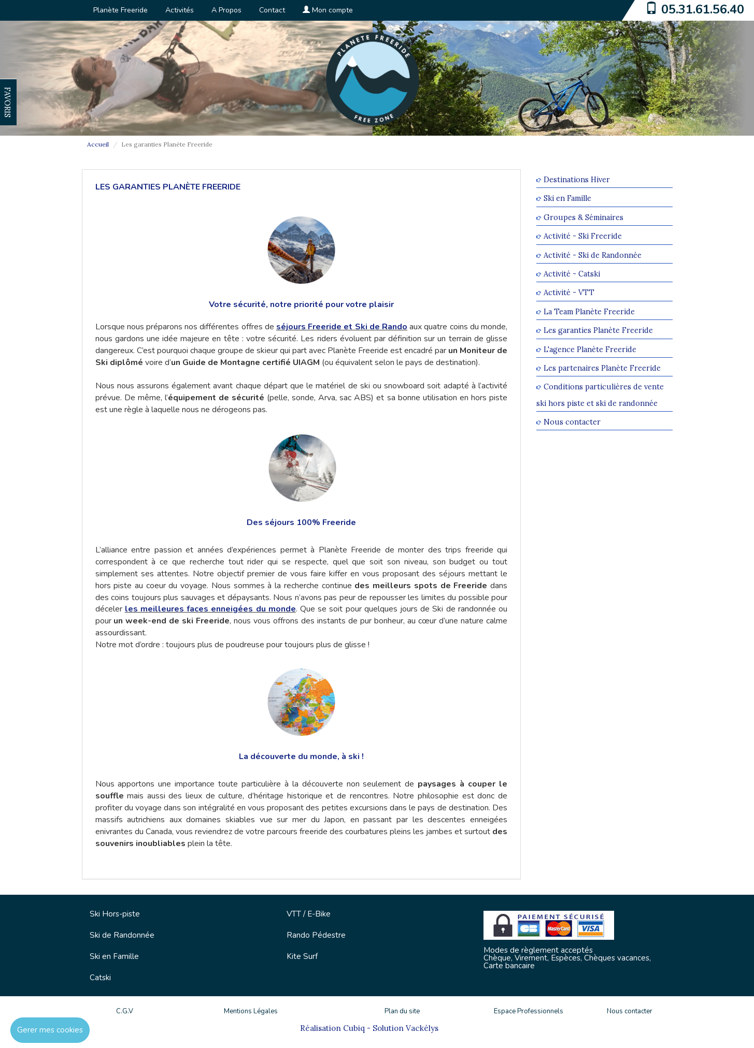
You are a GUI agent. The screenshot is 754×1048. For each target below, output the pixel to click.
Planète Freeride (120, 10)
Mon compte (328, 10)
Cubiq (354, 1028)
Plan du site (402, 1011)
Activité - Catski (572, 274)
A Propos (226, 10)
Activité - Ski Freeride (583, 236)
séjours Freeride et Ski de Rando (341, 326)
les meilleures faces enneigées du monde (210, 609)
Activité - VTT (569, 293)
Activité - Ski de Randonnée (593, 255)
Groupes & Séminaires (583, 217)
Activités (179, 10)
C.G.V (124, 1011)
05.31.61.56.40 (702, 9)
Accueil (98, 144)
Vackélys (422, 1028)
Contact (272, 10)
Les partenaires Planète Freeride (602, 368)
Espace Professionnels (528, 1011)
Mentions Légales (251, 1011)
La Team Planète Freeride (589, 311)
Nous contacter (572, 422)
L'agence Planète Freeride (590, 349)
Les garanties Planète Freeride (598, 331)
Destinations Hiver (577, 179)
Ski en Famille (567, 198)
